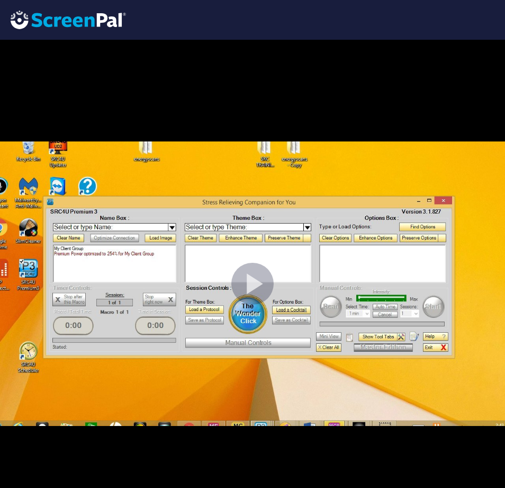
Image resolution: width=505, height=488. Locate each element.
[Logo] (63, 19)
